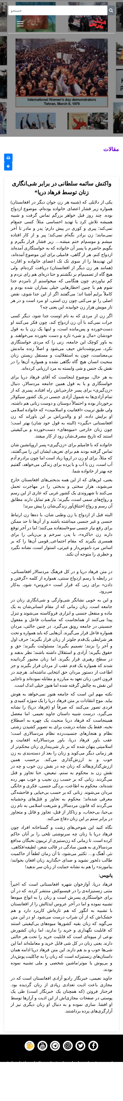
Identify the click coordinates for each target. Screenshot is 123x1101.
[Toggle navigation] (20, 23)
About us (61, 1097)
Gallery (61, 1083)
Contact (61, 1090)
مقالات (111, 149)
